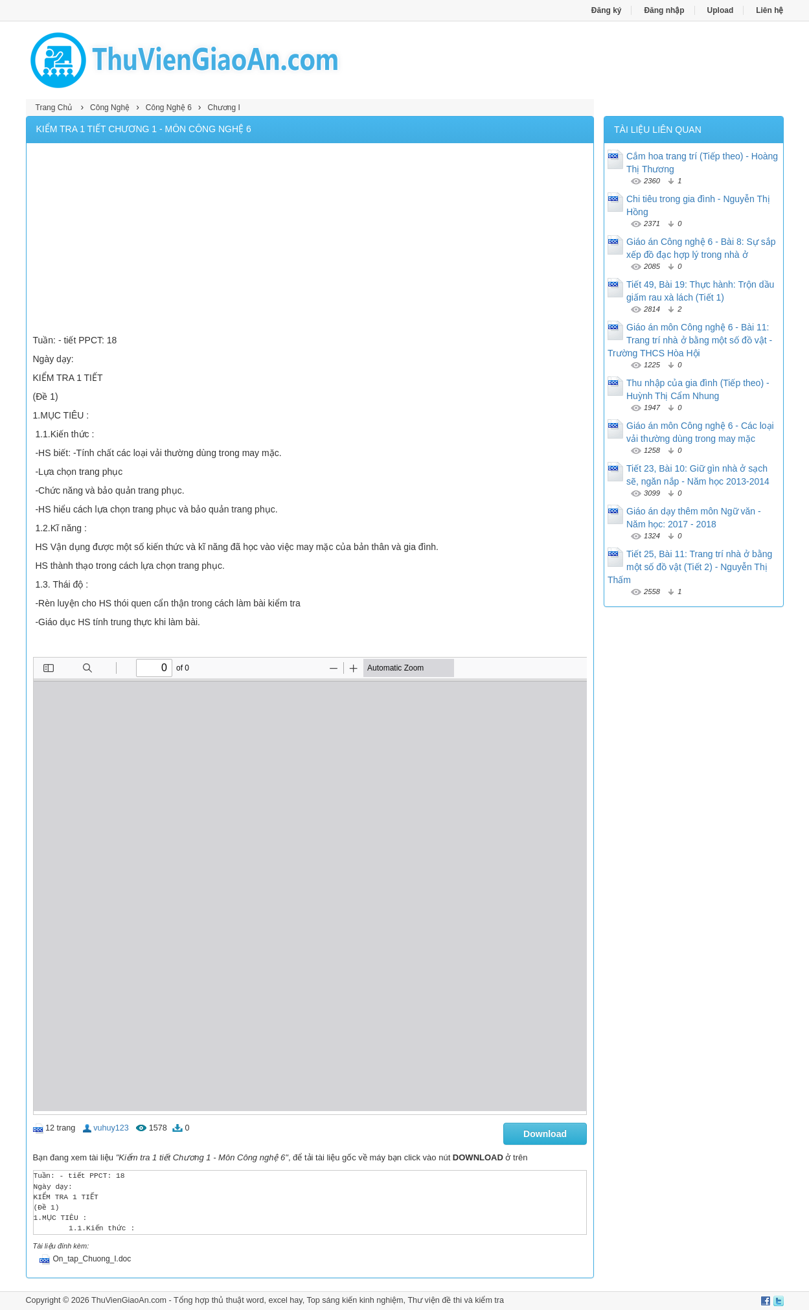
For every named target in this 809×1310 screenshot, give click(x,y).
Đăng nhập (664, 10)
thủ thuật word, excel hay (257, 1300)
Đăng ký (606, 10)
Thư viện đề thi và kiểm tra (455, 1300)
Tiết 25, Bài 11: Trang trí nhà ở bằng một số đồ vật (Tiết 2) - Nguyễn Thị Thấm (690, 567)
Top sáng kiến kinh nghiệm (354, 1300)
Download (545, 1134)
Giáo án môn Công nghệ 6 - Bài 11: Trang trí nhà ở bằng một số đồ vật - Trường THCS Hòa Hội (690, 340)
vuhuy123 (111, 1127)
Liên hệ (769, 10)
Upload (720, 10)
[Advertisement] (310, 240)
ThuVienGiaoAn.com (128, 1300)
